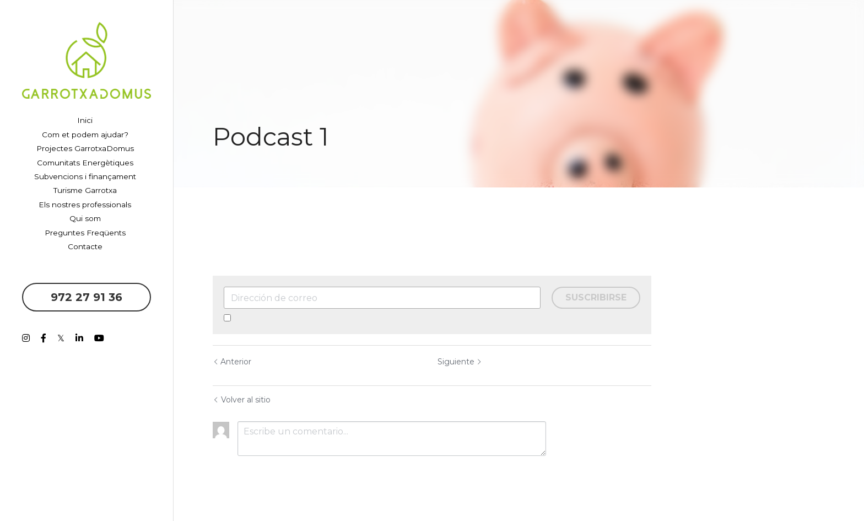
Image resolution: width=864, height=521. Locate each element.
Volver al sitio (242, 400)
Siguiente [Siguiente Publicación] (460, 362)
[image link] (86, 59)
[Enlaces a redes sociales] (26, 338)
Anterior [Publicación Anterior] (232, 362)
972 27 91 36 (86, 297)
